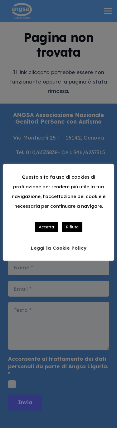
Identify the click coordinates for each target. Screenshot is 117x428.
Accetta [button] (46, 226)
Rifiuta (72, 226)
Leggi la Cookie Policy (58, 248)
